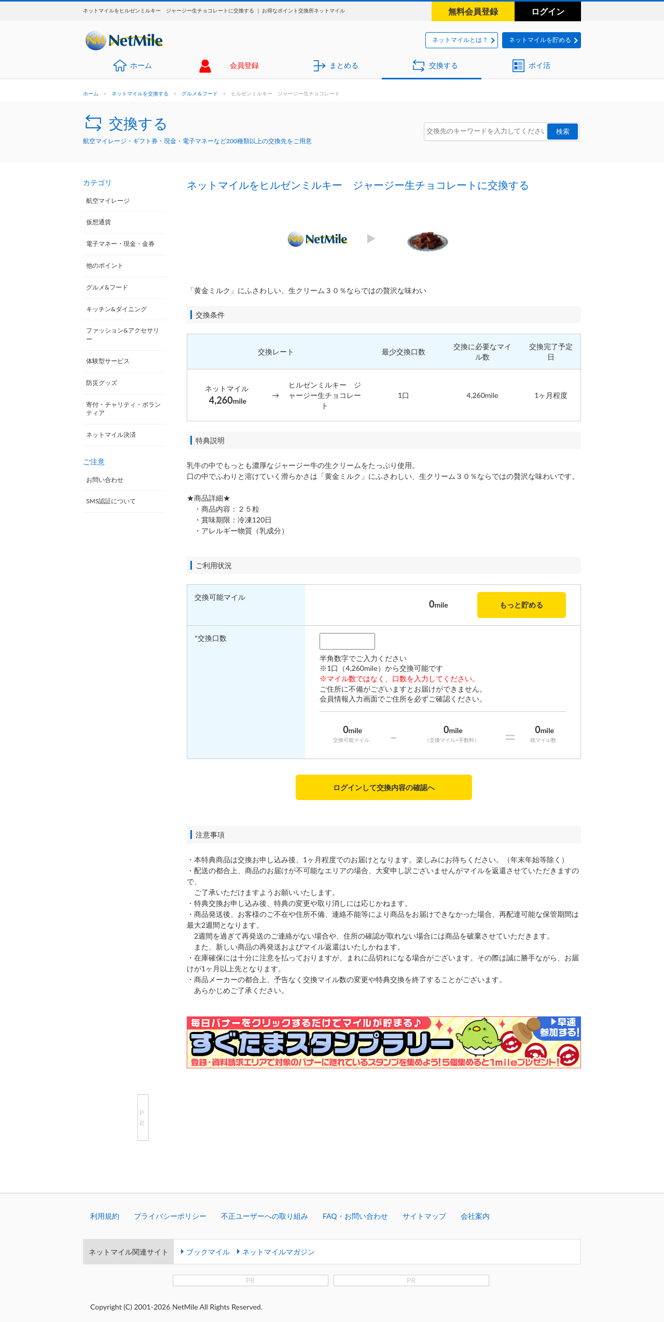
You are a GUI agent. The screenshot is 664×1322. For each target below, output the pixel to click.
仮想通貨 (98, 222)
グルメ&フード (107, 287)
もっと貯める (521, 604)
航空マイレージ (108, 200)
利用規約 (104, 1215)
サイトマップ (424, 1215)
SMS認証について (111, 501)
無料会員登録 (473, 11)
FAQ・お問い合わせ (355, 1215)
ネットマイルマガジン (278, 1251)
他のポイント (104, 265)
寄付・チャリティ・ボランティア (123, 409)
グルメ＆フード (200, 93)
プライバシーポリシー (170, 1215)
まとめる (343, 65)
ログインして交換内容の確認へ (384, 787)
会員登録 (244, 65)
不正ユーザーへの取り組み (264, 1215)
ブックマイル (208, 1251)
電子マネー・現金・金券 (120, 243)
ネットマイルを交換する (140, 93)
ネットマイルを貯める (540, 40)
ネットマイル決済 (111, 434)
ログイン (547, 11)
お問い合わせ (104, 480)
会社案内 (475, 1215)
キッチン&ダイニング (116, 309)
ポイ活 (539, 65)
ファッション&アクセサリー (122, 334)
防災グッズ (101, 383)
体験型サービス (108, 361)
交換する (443, 65)
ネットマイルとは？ (460, 40)
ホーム (141, 65)
